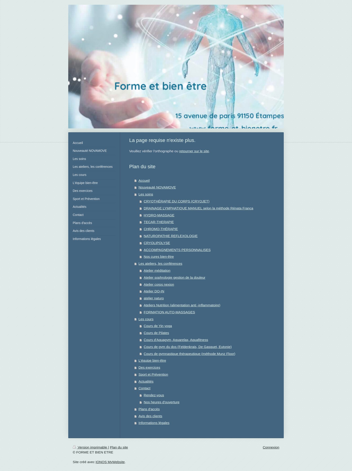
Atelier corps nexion (159, 284)
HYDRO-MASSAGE (159, 215)
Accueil (144, 180)
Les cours (146, 319)
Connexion (271, 447)
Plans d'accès (149, 409)
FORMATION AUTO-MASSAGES (169, 312)
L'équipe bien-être (152, 360)
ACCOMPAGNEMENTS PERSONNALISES (177, 250)
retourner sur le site (194, 151)
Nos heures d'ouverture (162, 402)
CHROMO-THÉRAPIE (161, 229)
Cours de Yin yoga (158, 326)
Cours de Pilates (156, 333)
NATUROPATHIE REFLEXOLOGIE (171, 236)
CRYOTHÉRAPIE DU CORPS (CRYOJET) (176, 201)
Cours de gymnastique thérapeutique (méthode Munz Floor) (189, 354)
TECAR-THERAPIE (159, 222)
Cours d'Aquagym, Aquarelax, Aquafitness (176, 340)
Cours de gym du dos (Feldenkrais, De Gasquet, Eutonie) (188, 347)
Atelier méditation (157, 270)
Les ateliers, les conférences (160, 263)
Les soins (146, 194)
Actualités (146, 381)
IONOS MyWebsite (110, 462)
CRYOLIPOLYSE (157, 243)
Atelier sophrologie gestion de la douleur (174, 277)
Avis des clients (150, 416)
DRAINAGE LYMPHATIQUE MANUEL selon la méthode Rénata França (198, 208)
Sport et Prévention (153, 374)
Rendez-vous (154, 395)
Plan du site (119, 447)
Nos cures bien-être (159, 256)
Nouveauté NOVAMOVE (157, 187)
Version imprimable (90, 447)
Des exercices (149, 367)
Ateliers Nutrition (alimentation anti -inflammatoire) (182, 305)
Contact (144, 388)
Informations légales (154, 423)
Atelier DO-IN (154, 291)
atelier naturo (154, 298)
